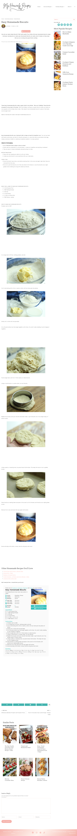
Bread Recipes (17, 18)
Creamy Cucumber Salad (69, 53)
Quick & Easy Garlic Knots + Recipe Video (13, 571)
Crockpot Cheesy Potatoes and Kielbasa (68, 64)
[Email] (26, 817)
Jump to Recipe (26, 31)
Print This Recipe (39, 606)
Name (3, 817)
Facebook (14, 588)
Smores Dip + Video (8, 573)
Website (37, 817)
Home (38, 6)
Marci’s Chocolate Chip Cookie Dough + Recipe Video (39, 712)
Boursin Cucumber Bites (9, 779)
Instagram (19, 588)
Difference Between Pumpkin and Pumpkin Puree (13, 711)
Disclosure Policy (25, 41)
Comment (4, 797)
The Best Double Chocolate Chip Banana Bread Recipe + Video (9, 748)
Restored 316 (72, 833)
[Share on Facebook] (7, 704)
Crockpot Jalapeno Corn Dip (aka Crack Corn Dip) (69, 43)
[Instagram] (36, 832)
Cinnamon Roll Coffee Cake (9, 578)
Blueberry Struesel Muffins (9, 575)
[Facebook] (32, 832)
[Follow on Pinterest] (59, 25)
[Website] (43, 817)
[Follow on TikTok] (65, 25)
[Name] (9, 817)
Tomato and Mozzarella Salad (25, 746)
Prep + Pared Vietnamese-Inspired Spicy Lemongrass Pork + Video (42, 749)
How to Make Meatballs (67, 33)
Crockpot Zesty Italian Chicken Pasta (68, 84)
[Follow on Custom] (71, 25)
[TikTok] (44, 832)
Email (20, 817)
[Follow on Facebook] (62, 25)
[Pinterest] (40, 832)
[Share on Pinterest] (18, 704)
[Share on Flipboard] (30, 704)
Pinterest (25, 588)
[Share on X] (42, 704)
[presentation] (10, 734)
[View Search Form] (75, 6)
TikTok (31, 588)
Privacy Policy (7, 831)
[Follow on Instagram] (68, 25)
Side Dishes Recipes (9, 18)
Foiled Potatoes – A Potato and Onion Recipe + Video (16, 576)
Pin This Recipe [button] (38, 608)
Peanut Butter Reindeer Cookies (42, 779)
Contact (13, 833)
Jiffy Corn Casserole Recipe (68, 73)
